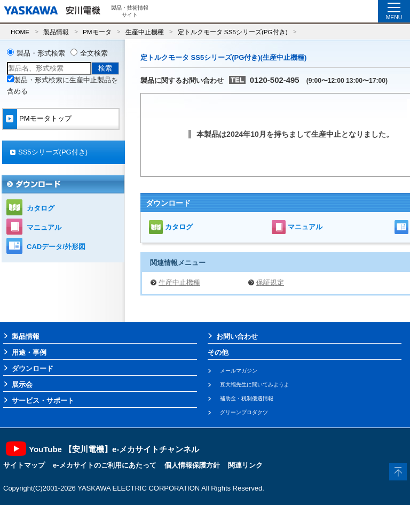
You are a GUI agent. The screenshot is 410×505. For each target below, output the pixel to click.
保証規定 (270, 282)
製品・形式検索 (41, 53)
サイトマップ (24, 465)
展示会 (22, 384)
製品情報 (56, 31)
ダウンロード (32, 368)
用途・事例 (29, 352)
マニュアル (305, 227)
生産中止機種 (144, 31)
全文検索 (94, 53)
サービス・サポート (43, 401)
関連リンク (245, 465)
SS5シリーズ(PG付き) (53, 152)
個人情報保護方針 (192, 465)
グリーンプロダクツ (244, 412)
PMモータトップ (45, 118)
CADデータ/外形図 (56, 247)
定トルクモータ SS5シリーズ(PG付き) (233, 31)
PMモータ (97, 31)
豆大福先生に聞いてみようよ (254, 384)
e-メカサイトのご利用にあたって (104, 465)
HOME (20, 31)
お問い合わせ (237, 336)
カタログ (179, 227)
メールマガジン (238, 371)
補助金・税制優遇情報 (246, 398)
